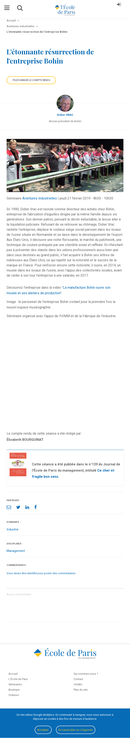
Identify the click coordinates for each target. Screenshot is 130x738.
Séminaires (15, 684)
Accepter (43, 729)
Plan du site (81, 689)
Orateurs (14, 695)
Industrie (13, 529)
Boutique (14, 689)
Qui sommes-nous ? (86, 673)
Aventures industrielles (39, 198)
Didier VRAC (65, 114)
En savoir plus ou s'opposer (76, 729)
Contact (78, 679)
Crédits (78, 684)
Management (16, 551)
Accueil (13, 673)
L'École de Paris (18, 679)
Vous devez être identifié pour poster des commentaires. (41, 573)
